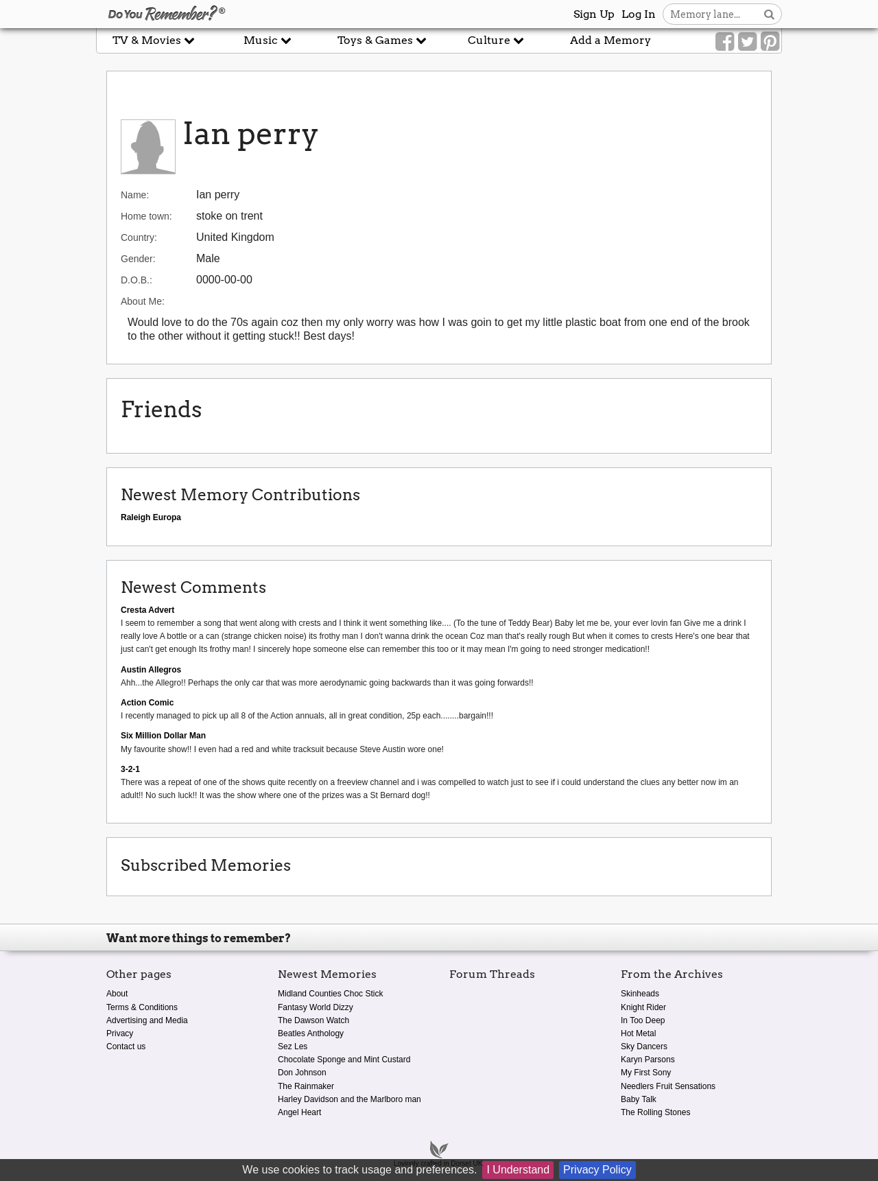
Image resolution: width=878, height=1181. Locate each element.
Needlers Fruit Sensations (668, 1086)
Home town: (146, 216)
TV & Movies (153, 40)
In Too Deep (643, 1020)
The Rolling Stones (655, 1112)
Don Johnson (302, 1072)
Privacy (119, 1033)
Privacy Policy (597, 1170)
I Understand (517, 1170)
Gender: (138, 258)
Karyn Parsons (648, 1059)
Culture (496, 40)
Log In (638, 14)
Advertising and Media (147, 1020)
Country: (139, 237)
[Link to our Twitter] (747, 42)
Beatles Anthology (311, 1033)
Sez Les (292, 1046)
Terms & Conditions (142, 1007)
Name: (135, 194)
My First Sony (646, 1072)
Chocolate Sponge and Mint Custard (344, 1059)
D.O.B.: (136, 279)
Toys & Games (382, 40)
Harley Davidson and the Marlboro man (349, 1099)
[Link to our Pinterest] (770, 42)
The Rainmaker (306, 1086)
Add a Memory (610, 40)
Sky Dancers (644, 1046)
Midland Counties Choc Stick (330, 993)
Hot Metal (638, 1033)
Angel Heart (299, 1112)
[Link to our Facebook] (724, 42)
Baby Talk (638, 1099)
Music (268, 40)
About (117, 993)
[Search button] (769, 14)
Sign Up (594, 14)
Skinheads (640, 993)
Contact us (125, 1046)
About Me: (143, 301)
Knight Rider (643, 1007)
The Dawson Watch (313, 1020)
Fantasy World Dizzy (315, 1007)
